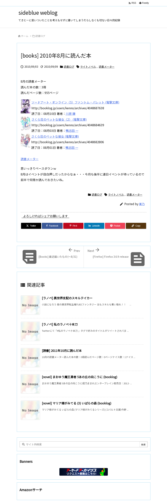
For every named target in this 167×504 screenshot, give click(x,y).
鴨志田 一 (72, 130)
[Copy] (136, 226)
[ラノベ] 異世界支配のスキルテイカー (67, 298)
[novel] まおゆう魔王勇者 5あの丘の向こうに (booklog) (79, 377)
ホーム (24, 36)
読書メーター (106, 66)
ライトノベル (88, 66)
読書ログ (40, 36)
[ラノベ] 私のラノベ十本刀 (60, 324)
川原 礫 (70, 113)
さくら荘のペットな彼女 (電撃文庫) (55, 136)
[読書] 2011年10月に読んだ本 (62, 350)
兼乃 (142, 204)
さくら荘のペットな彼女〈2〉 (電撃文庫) (59, 119)
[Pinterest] (73, 226)
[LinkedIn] (94, 226)
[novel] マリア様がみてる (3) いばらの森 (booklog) (76, 403)
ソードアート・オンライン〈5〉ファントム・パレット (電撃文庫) (75, 102)
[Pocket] (115, 226)
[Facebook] (52, 226)
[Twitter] (31, 226)
